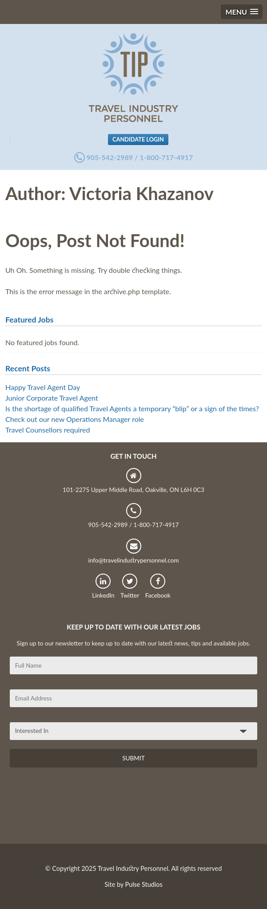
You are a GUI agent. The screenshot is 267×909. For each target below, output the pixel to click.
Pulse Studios (144, 884)
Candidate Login (138, 139)
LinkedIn (103, 586)
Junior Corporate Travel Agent (51, 398)
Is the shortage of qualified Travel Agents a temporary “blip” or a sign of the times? (132, 408)
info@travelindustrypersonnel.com (133, 551)
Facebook (158, 586)
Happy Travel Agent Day (42, 387)
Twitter (129, 586)
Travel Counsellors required (47, 429)
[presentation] (77, 808)
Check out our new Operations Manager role (74, 419)
